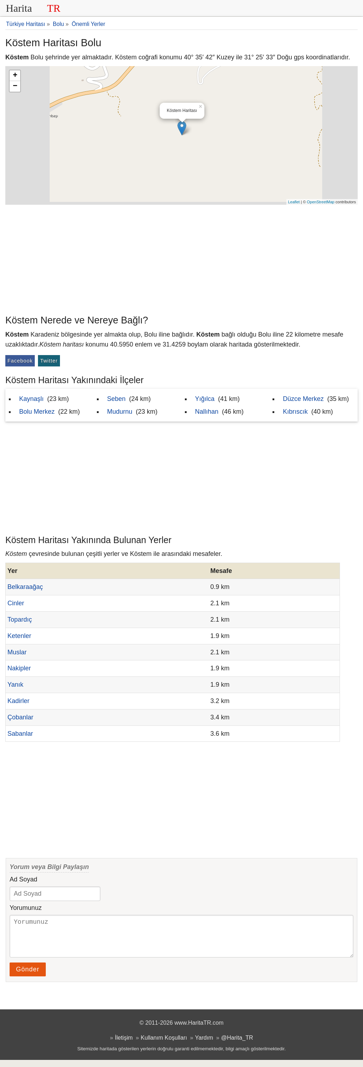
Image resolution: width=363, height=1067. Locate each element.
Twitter (48, 361)
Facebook (20, 361)
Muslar (17, 652)
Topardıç (19, 619)
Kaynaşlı (31, 398)
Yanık (15, 684)
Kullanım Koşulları (164, 1044)
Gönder (27, 976)
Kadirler (18, 700)
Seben (116, 398)
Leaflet (294, 202)
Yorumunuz (26, 907)
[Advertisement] (181, 258)
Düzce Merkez (303, 398)
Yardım (204, 1044)
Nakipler (19, 668)
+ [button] (15, 75)
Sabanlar (20, 733)
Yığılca (205, 398)
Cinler (15, 603)
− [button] (15, 86)
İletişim (124, 1044)
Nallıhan (207, 411)
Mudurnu (119, 411)
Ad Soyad (23, 879)
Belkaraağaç (25, 586)
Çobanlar (20, 717)
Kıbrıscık (295, 411)
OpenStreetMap (321, 202)
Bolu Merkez (37, 411)
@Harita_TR (237, 1044)
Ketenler (19, 635)
